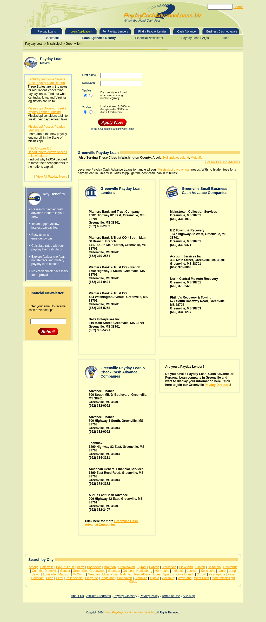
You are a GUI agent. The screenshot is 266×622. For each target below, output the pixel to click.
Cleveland (186, 567)
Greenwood (97, 571)
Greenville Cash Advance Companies (111, 523)
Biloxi (81, 567)
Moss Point (109, 574)
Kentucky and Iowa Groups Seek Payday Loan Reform (46, 81)
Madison (64, 574)
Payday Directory (217, 385)
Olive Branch (185, 574)
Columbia (214, 567)
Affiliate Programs (98, 596)
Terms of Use (171, 596)
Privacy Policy (126, 128)
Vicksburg (168, 578)
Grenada (114, 571)
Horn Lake (162, 571)
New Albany (142, 574)
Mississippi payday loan (174, 169)
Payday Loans (47, 31)
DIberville (50, 571)
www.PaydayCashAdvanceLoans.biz (129, 612)
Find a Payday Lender (152, 31)
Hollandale (170, 157)
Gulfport (128, 571)
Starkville (141, 578)
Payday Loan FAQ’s (195, 38)
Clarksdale (169, 567)
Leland (184, 157)
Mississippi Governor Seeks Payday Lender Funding (47, 110)
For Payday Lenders (115, 31)
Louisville (49, 574)
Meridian (94, 574)
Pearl (50, 578)
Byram (142, 567)
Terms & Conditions (101, 128)
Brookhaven (126, 567)
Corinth (37, 571)
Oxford (201, 574)
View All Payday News (51, 176)
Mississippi (54, 44)
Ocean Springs (163, 574)
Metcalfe (196, 157)
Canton (154, 567)
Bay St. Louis (65, 567)
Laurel (222, 571)
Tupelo (154, 578)
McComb (79, 574)
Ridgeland (108, 578)
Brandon (110, 567)
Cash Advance (186, 31)
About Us (77, 596)
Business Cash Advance (221, 31)
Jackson (192, 571)
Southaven (124, 578)
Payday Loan (34, 44)
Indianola (178, 571)
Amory (33, 567)
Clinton (200, 567)
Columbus (230, 567)
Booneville (94, 567)
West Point (201, 578)
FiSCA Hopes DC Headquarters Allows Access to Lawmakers (47, 152)
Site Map (189, 596)
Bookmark (52, 38)
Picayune (91, 578)
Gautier (65, 571)
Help (226, 38)
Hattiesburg (144, 571)
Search (238, 7)
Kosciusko (208, 571)
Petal (59, 578)
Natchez (126, 574)
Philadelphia (74, 578)
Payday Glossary (125, 596)
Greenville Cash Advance (222, 162)
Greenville (72, 44)
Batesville (47, 567)
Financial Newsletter (149, 38)
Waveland (185, 578)
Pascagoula (217, 574)
